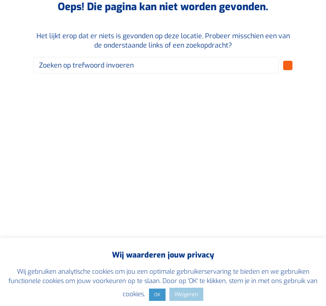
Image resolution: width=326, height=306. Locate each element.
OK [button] (157, 295)
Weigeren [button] (186, 294)
